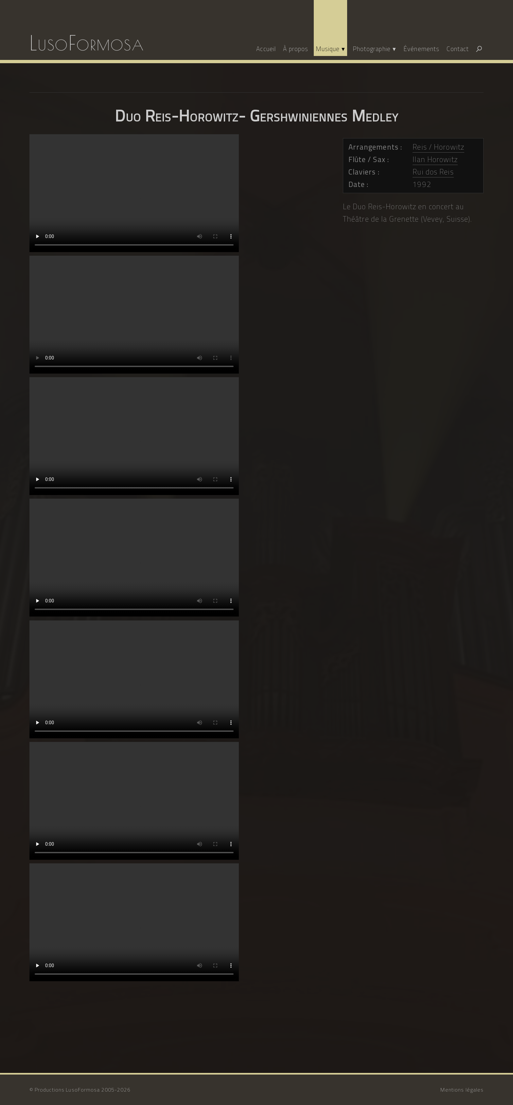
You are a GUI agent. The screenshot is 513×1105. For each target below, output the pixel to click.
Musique (328, 48)
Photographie (372, 48)
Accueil (266, 48)
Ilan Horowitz (435, 159)
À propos (295, 48)
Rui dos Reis (433, 171)
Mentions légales (462, 1090)
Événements (421, 48)
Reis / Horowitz (438, 147)
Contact (458, 48)
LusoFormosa (87, 43)
